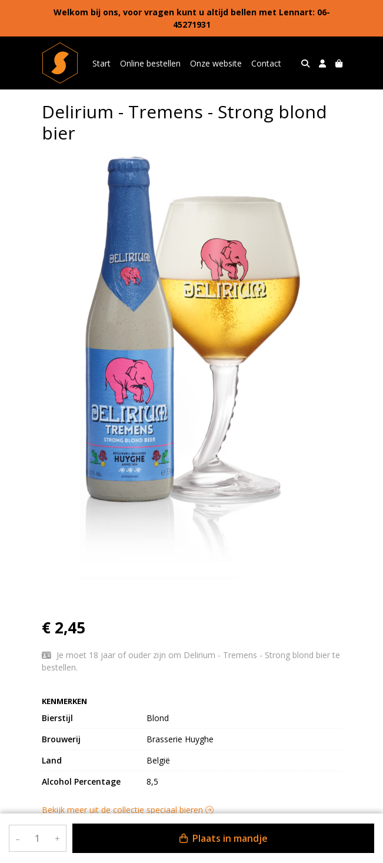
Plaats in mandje (223, 838)
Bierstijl (57, 717)
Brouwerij (61, 739)
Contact (266, 63)
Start (101, 63)
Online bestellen (150, 63)
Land (52, 760)
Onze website (216, 63)
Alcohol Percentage (81, 781)
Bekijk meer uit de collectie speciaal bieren (128, 809)
